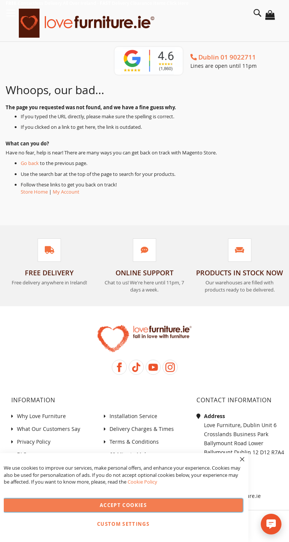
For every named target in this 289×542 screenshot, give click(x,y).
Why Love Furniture (41, 416)
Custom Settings (123, 524)
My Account (66, 191)
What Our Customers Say (48, 428)
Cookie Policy (142, 481)
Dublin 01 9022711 (223, 57)
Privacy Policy (33, 441)
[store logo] (88, 23)
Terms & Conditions (134, 441)
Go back (30, 163)
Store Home (34, 191)
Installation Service (133, 416)
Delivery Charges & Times (142, 428)
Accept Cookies (123, 505)
